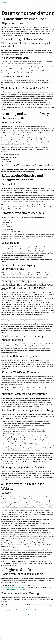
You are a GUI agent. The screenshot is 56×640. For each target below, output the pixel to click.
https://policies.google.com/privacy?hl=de (13, 589)
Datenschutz (32, 615)
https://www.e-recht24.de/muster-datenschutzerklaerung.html (24, 610)
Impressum (23, 615)
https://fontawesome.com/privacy (23, 607)
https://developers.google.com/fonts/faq (12, 587)
